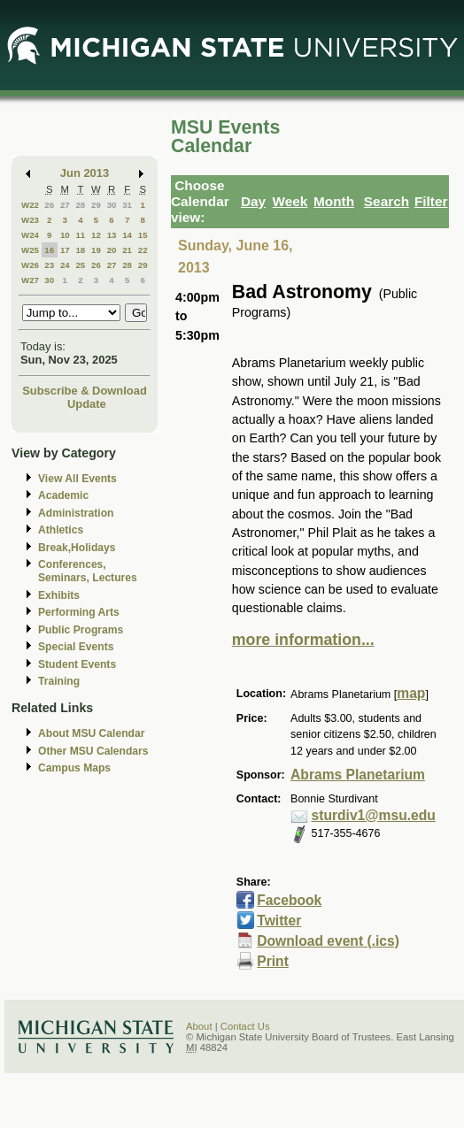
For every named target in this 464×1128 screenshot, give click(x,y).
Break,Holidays (77, 547)
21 (127, 250)
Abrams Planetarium (357, 774)
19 (96, 250)
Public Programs (80, 630)
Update (86, 404)
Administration (75, 513)
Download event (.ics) (328, 940)
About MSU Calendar (91, 733)
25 (80, 265)
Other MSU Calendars (93, 751)
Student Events (77, 664)
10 (65, 235)
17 (65, 250)
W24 (30, 235)
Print (273, 961)
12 (96, 235)
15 (143, 235)
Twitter (279, 920)
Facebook (289, 900)
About (199, 1026)
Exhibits (59, 595)
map (411, 693)
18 (80, 250)
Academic (63, 495)
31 (127, 205)
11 (80, 235)
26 (49, 205)
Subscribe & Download (84, 390)
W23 (30, 220)
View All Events (77, 478)
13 (112, 235)
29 (96, 205)
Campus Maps (74, 768)
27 (65, 205)
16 (49, 250)
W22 (30, 205)
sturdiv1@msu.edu (374, 815)
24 (65, 265)
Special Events (75, 647)
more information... (303, 639)
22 (143, 250)
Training (59, 681)
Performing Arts (79, 612)
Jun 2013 (84, 173)
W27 (30, 280)
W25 (30, 250)
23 (49, 265)
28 (80, 205)
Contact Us (245, 1026)
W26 (30, 265)
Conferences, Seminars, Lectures (87, 571)
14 (127, 235)
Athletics (60, 530)
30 (112, 205)
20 (112, 250)
